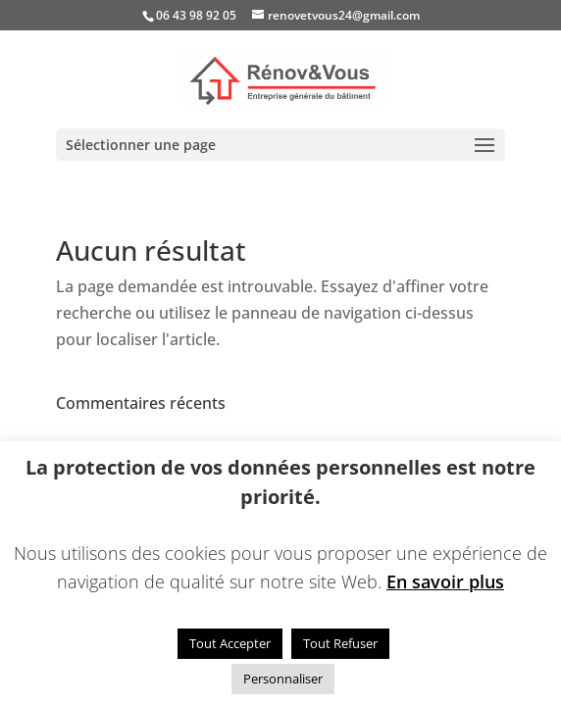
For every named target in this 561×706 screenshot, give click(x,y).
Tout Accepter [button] (230, 643)
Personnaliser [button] (283, 678)
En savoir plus (445, 581)
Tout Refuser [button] (340, 643)
